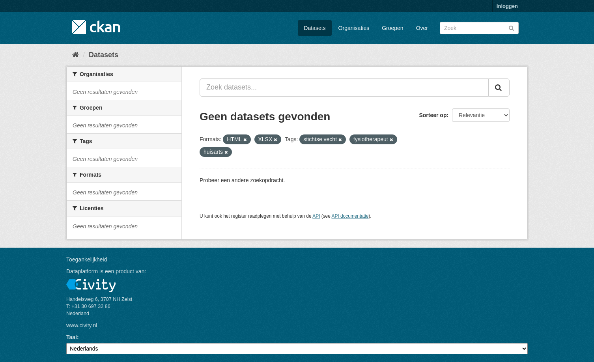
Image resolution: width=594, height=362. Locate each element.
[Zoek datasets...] (344, 87)
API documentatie (350, 216)
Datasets (314, 28)
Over (422, 28)
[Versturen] (511, 27)
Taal (71, 337)
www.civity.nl (81, 325)
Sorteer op (432, 115)
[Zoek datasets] (479, 28)
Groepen (392, 28)
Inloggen (507, 6)
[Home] (75, 55)
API (316, 216)
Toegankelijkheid (86, 259)
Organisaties (354, 28)
